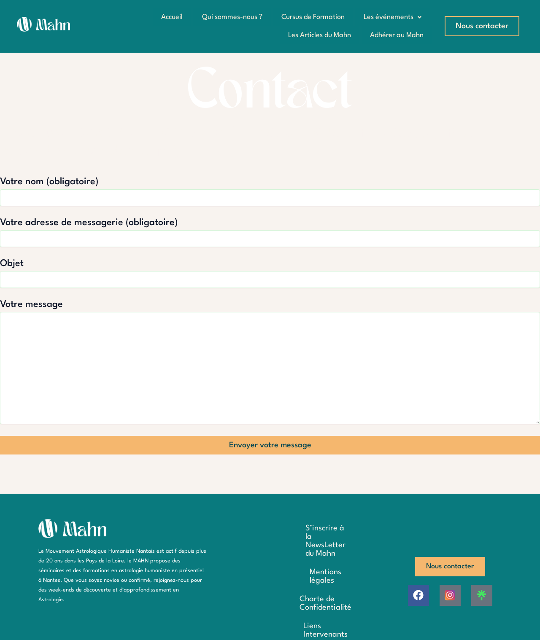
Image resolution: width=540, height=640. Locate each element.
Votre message (270, 362)
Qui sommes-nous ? (230, 17)
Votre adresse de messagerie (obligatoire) (270, 232)
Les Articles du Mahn (318, 34)
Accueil (169, 17)
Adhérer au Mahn (396, 34)
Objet (270, 273)
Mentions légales (314, 561)
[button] (392, 17)
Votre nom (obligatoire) (270, 191)
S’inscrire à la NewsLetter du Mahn (311, 539)
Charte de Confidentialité (313, 580)
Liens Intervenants (314, 598)
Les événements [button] (392, 17)
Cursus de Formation (311, 17)
